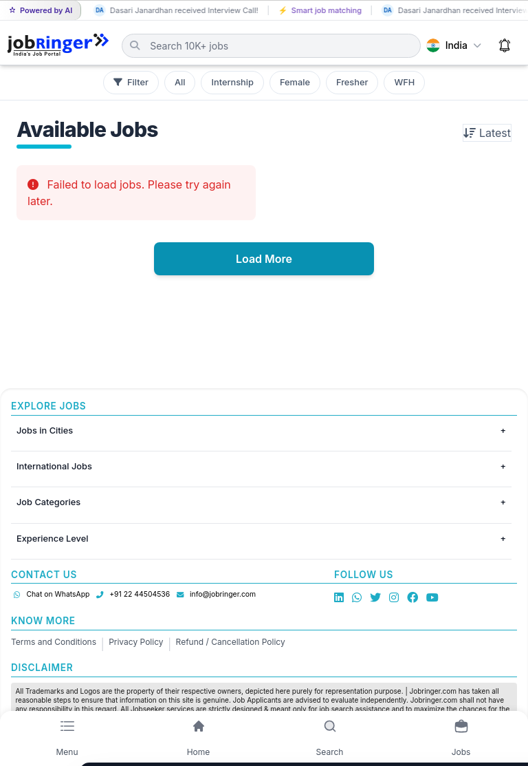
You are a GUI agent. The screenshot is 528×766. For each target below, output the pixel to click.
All (180, 82)
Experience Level (52, 538)
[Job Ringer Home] (58, 45)
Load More (264, 259)
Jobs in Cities (44, 430)
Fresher (352, 82)
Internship (232, 82)
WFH (404, 82)
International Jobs (54, 466)
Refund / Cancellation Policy (230, 642)
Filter (130, 82)
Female (295, 82)
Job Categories (48, 502)
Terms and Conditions (53, 642)
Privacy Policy (136, 642)
